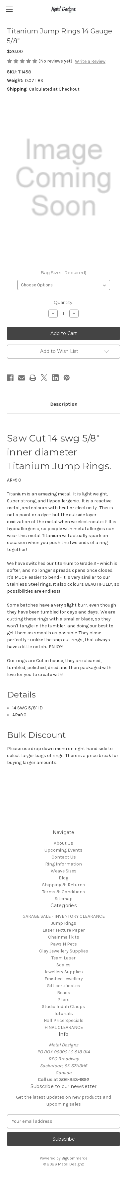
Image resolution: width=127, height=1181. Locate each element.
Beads (63, 992)
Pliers (63, 999)
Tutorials (63, 1013)
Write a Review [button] (90, 61)
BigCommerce (75, 1158)
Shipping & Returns (63, 885)
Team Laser (63, 958)
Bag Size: (64, 272)
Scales (63, 965)
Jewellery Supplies (63, 972)
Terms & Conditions (63, 892)
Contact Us (63, 857)
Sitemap (64, 899)
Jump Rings (63, 923)
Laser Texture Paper (63, 930)
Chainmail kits (63, 937)
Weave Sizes (64, 871)
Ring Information (63, 864)
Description (63, 404)
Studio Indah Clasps (63, 1006)
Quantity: (63, 302)
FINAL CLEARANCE (63, 1027)
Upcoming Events (63, 850)
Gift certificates (63, 986)
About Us (63, 843)
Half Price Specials (64, 1020)
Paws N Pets (63, 944)
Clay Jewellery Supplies (63, 951)
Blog (63, 878)
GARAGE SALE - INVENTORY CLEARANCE (64, 916)
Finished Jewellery (63, 979)
